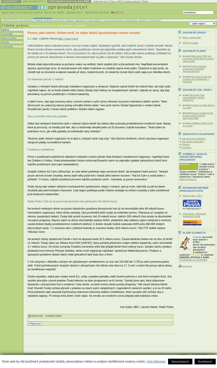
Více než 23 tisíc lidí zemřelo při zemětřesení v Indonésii (197, 79)
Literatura (186, 147)
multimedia (7, 46)
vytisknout (185, 266)
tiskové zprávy (9, 38)
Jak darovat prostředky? (194, 138)
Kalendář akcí (100, 1)
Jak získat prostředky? (193, 141)
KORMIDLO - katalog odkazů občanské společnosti (193, 157)
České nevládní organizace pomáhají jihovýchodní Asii (195, 69)
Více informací (156, 361)
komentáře (7, 34)
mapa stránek (200, 354)
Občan (145, 1)
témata (5, 42)
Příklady (186, 144)
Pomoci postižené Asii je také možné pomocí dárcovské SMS (198, 115)
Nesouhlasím (180, 361)
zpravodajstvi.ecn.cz (42, 25)
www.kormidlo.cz (188, 179)
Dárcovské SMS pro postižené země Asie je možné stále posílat (198, 58)
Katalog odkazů (132, 1)
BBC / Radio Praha (68, 39)
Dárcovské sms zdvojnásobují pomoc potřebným (193, 97)
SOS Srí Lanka (190, 42)
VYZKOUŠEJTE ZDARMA (193, 260)
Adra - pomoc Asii (192, 37)
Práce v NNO (115, 1)
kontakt (184, 354)
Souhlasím (205, 361)
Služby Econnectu (194, 233)
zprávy (5, 29)
